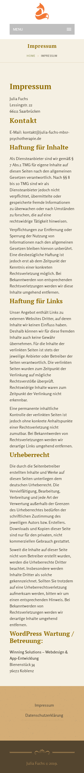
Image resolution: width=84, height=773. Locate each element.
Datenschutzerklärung (44, 715)
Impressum (44, 705)
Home (31, 55)
